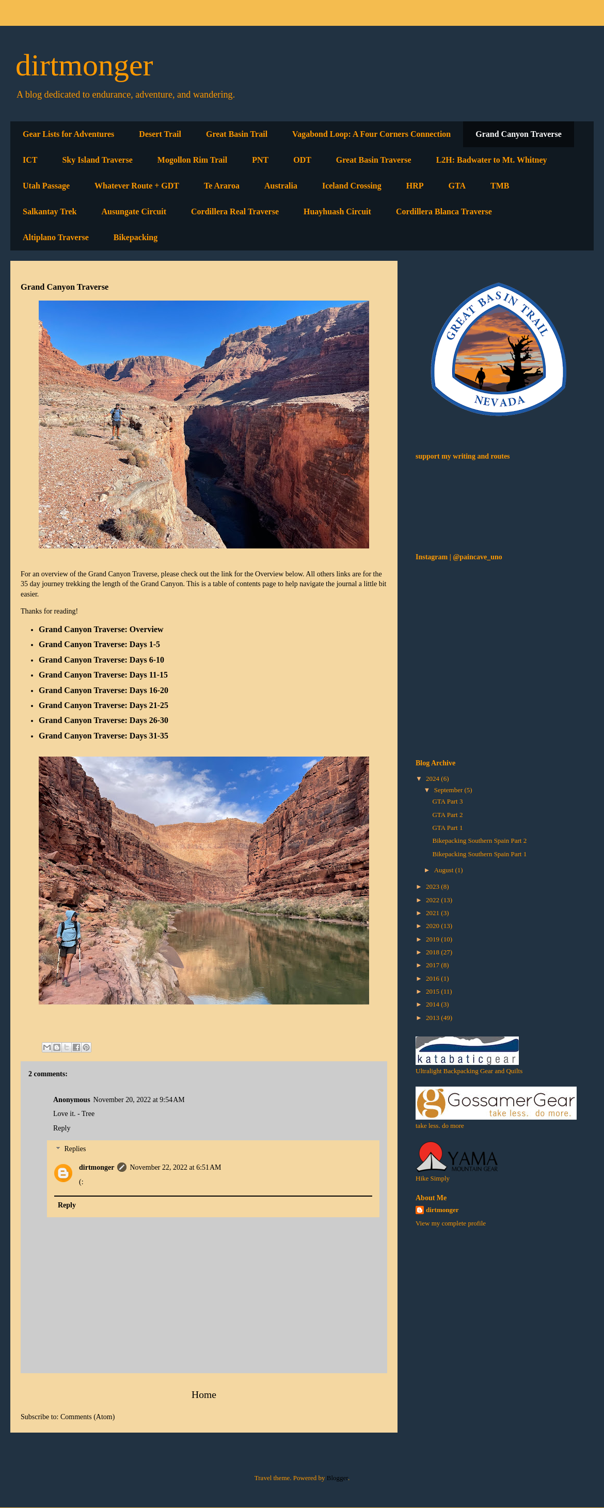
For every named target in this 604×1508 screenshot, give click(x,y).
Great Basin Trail (236, 134)
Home (204, 1394)
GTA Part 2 (447, 815)
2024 (433, 778)
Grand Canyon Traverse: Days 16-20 (103, 690)
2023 (433, 886)
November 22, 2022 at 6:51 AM (175, 1167)
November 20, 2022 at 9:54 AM (139, 1100)
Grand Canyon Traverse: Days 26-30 (103, 720)
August (444, 870)
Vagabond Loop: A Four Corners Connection (371, 134)
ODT (302, 159)
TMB (499, 185)
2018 (433, 952)
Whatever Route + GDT (136, 185)
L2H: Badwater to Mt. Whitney (491, 159)
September (449, 790)
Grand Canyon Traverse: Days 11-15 (103, 674)
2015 (433, 991)
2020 (433, 926)
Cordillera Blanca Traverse (444, 211)
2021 (433, 913)
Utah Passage (46, 185)
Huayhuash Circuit (337, 211)
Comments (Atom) (87, 1417)
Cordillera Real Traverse (235, 211)
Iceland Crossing (352, 185)
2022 (433, 900)
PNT (260, 159)
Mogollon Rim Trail (192, 159)
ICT (30, 159)
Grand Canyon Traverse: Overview (101, 629)
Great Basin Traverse (373, 159)
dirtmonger (84, 65)
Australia (280, 185)
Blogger (337, 1478)
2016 (433, 978)
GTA (457, 185)
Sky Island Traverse (97, 159)
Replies (75, 1149)
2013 (433, 1018)
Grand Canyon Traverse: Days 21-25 (103, 705)
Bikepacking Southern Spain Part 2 (479, 840)
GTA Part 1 (447, 827)
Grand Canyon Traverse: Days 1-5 (99, 644)
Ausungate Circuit (133, 211)
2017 (433, 965)
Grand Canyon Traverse (518, 134)
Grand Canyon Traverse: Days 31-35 (103, 735)
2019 (433, 939)
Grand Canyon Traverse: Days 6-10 (101, 659)
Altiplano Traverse (56, 237)
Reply (61, 1128)
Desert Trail (160, 134)
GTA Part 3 (447, 801)
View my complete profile (451, 1223)
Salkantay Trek (49, 211)
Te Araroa (222, 185)
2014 (433, 1004)
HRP (415, 185)
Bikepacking (135, 237)
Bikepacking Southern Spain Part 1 (479, 854)
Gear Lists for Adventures (68, 134)
